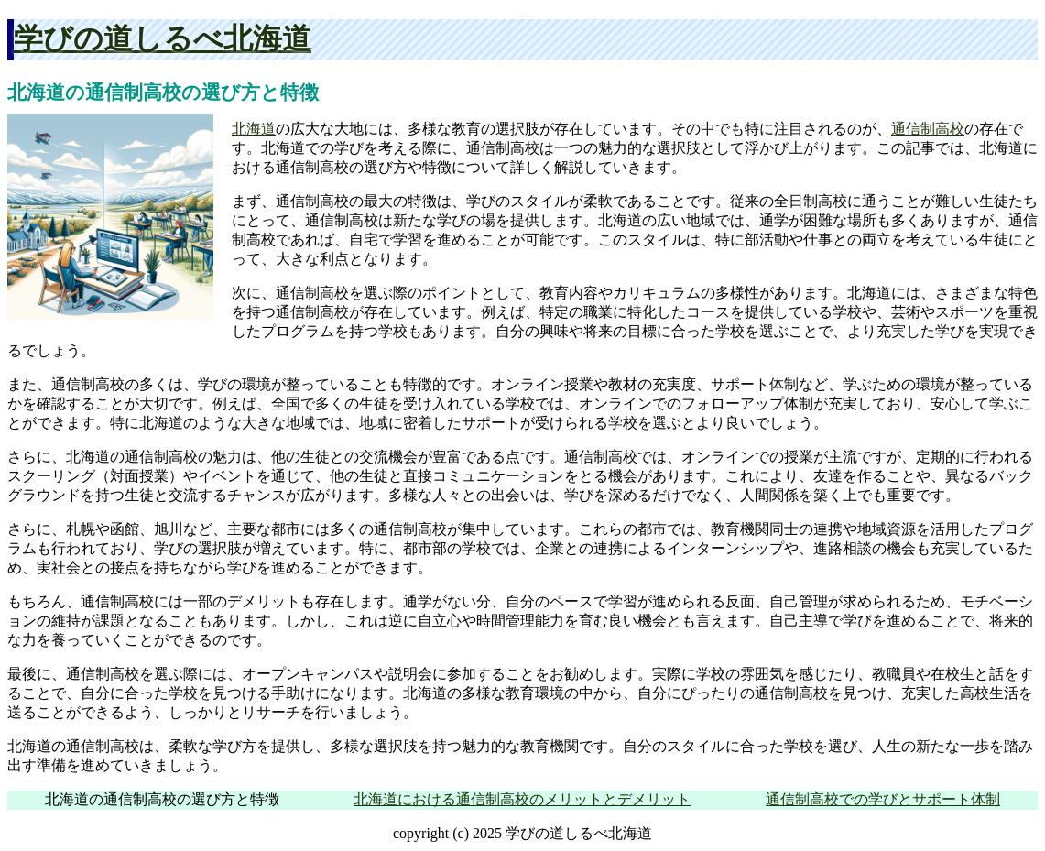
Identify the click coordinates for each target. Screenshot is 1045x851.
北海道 (254, 128)
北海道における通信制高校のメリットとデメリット (522, 799)
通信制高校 (927, 128)
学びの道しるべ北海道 (162, 38)
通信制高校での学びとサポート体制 (883, 799)
